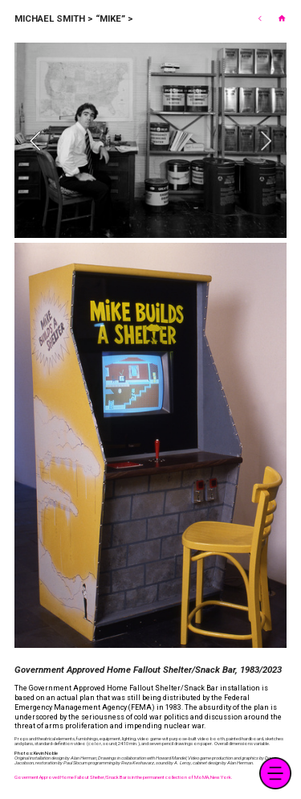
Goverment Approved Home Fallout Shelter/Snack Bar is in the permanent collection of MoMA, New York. (123, 777)
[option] (150, 140)
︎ (282, 18)
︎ (259, 18)
